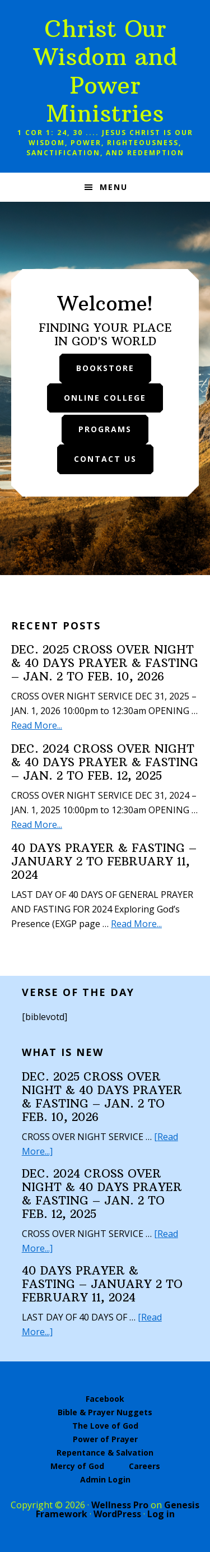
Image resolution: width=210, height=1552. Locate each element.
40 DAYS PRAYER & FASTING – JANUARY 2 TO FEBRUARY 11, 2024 (104, 861)
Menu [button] (114, 187)
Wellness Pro (119, 1505)
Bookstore (105, 368)
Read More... (36, 725)
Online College (105, 397)
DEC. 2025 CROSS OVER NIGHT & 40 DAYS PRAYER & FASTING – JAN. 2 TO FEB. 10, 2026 (104, 662)
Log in (161, 1514)
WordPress (117, 1514)
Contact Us (105, 458)
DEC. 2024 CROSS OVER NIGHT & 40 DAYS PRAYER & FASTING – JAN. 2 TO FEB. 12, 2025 (104, 762)
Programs (105, 429)
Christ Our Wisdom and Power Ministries (105, 71)
